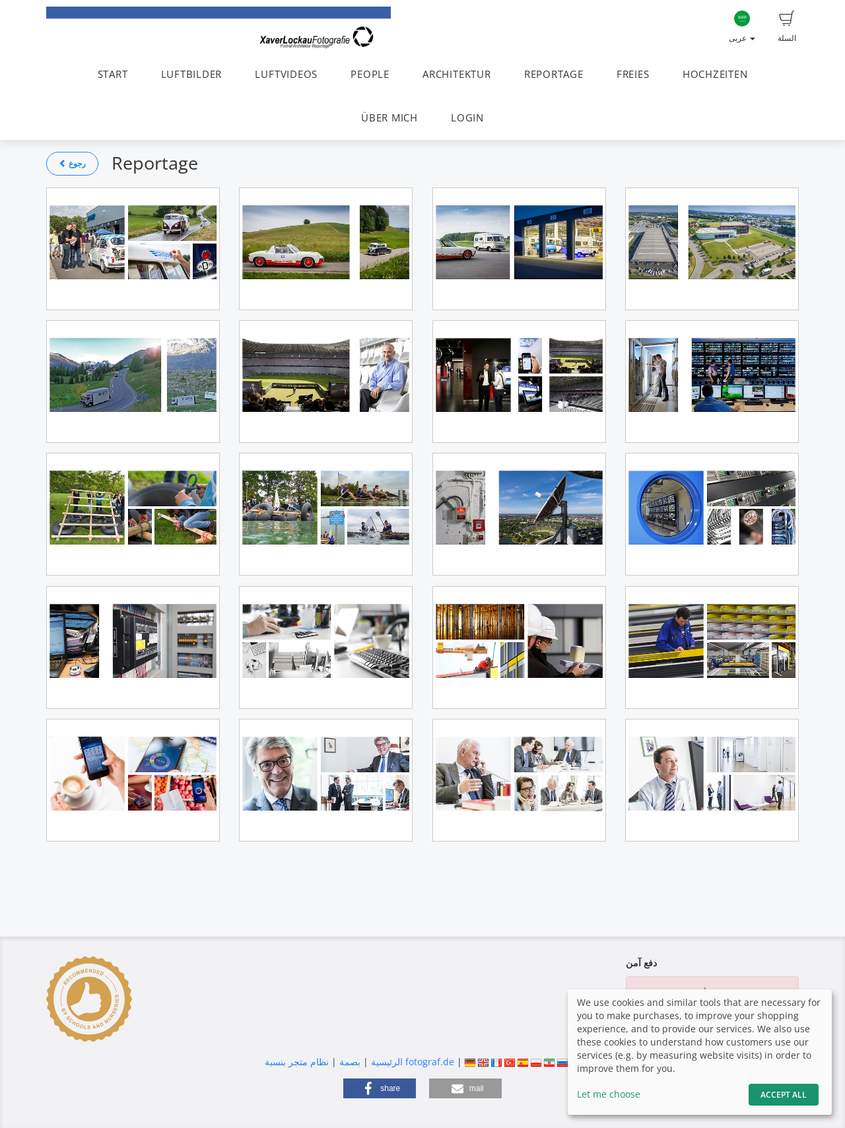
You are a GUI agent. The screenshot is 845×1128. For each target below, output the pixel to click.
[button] (379, 1088)
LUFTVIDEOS (286, 74)
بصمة (348, 1061)
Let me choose (608, 1094)
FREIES (633, 74)
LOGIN (467, 118)
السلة (787, 27)
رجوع (72, 163)
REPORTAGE (554, 74)
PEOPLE (370, 74)
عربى (742, 27)
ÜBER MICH (389, 118)
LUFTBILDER (191, 74)
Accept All (783, 1094)
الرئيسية (385, 1061)
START (113, 74)
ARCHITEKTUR (456, 74)
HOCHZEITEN (715, 74)
